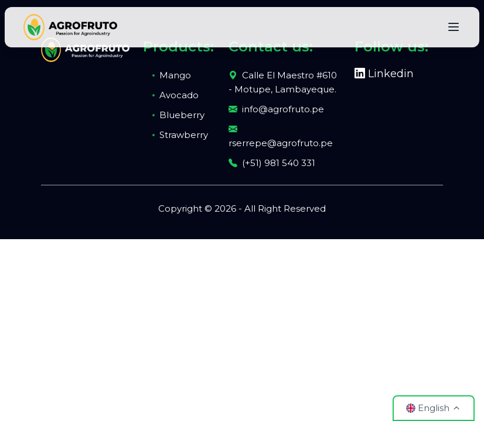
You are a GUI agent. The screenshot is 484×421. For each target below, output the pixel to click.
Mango (175, 75)
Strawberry (183, 134)
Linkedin (384, 73)
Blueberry (181, 114)
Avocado (179, 95)
